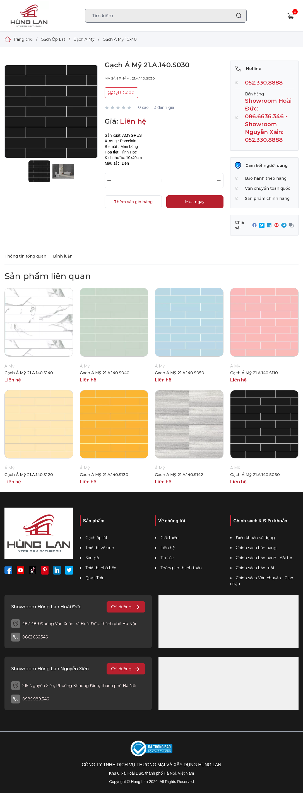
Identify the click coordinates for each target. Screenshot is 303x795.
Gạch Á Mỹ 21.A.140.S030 (255, 474)
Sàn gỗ (92, 557)
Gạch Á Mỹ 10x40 (120, 39)
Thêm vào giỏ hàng (133, 201)
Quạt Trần (95, 577)
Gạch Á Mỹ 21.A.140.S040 (104, 372)
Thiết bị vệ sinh (99, 547)
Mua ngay (195, 201)
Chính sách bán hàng (256, 547)
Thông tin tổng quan (25, 256)
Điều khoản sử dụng (255, 537)
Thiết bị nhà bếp (100, 567)
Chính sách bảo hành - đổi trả (264, 557)
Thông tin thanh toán (181, 567)
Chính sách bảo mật (255, 567)
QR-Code (121, 92)
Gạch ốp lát (96, 537)
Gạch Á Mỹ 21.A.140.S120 (28, 474)
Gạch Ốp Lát (53, 39)
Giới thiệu (169, 537)
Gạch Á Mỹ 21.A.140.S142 (179, 474)
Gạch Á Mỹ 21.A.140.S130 (104, 474)
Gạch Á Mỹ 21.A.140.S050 (179, 372)
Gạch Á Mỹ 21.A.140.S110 (254, 372)
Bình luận (63, 256)
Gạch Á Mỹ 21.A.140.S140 (28, 372)
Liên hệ (167, 547)
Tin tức (167, 557)
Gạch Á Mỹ (84, 39)
